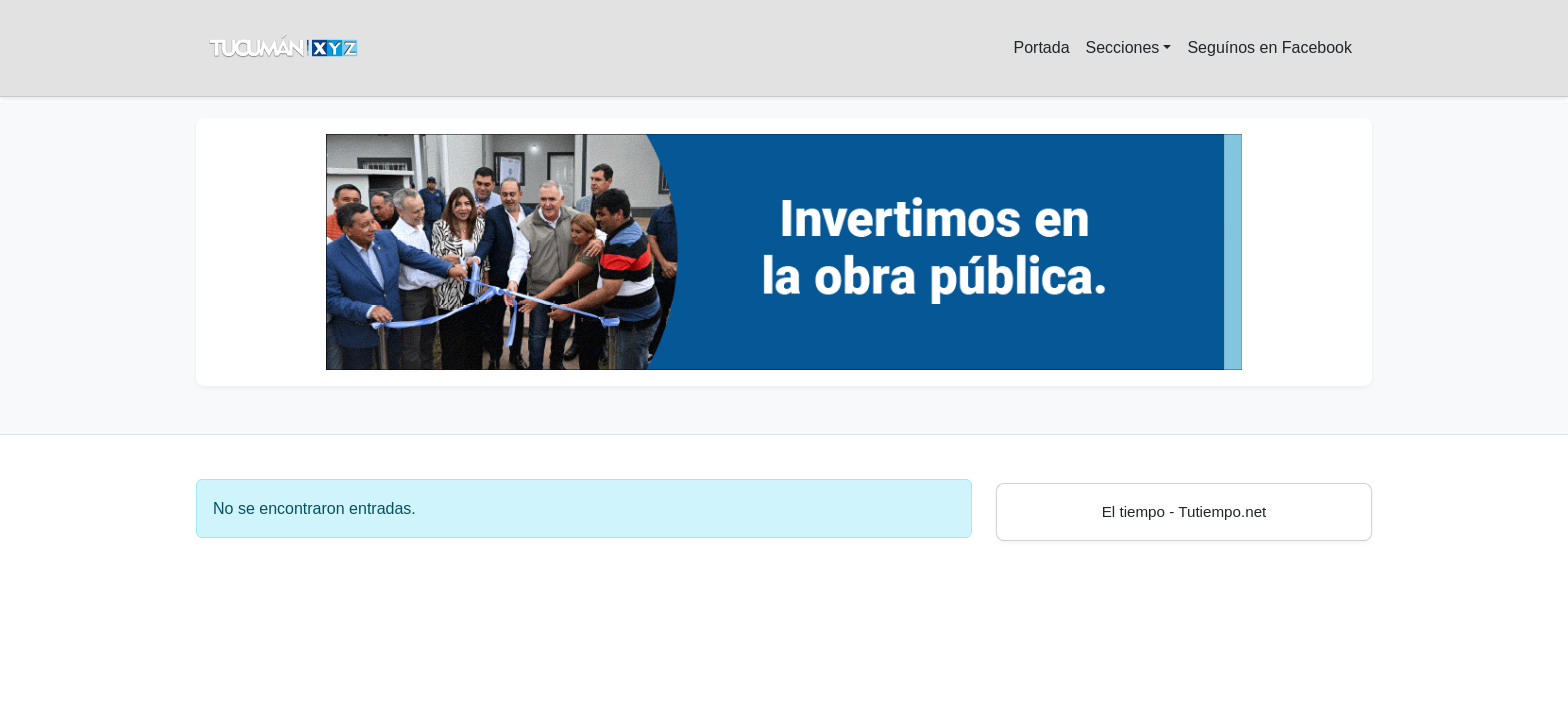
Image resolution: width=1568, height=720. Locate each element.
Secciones (1123, 47)
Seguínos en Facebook (1269, 47)
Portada (1041, 47)
